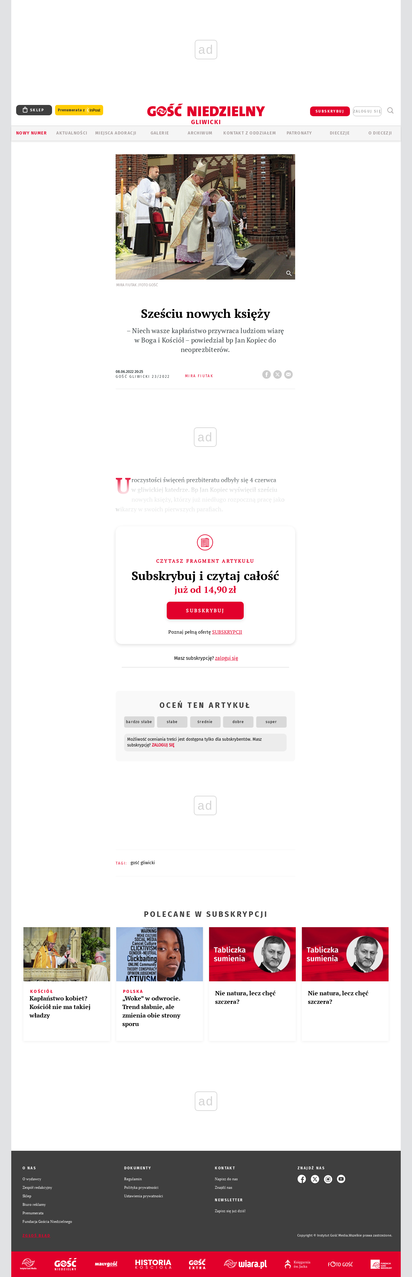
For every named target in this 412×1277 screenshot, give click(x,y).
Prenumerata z (79, 110)
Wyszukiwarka (390, 110)
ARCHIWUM (200, 133)
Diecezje (340, 133)
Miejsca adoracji (115, 133)
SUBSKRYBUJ (330, 111)
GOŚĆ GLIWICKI (143, 862)
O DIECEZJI (380, 133)
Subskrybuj (205, 610)
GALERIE (160, 133)
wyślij (289, 373)
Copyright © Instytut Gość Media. (323, 1235)
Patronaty (299, 133)
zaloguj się (367, 111)
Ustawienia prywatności (143, 1196)
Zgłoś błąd (37, 1236)
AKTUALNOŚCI (71, 133)
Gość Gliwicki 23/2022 (143, 376)
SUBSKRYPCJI (227, 631)
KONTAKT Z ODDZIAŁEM (249, 133)
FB (267, 373)
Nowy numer (31, 133)
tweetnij (278, 373)
